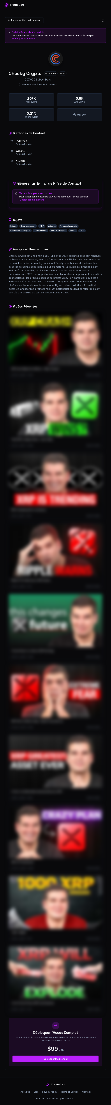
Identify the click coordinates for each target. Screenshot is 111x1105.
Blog (36, 1091)
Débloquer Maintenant (56, 1059)
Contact (86, 1091)
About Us (25, 1091)
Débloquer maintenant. (24, 38)
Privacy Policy (49, 1091)
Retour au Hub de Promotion (24, 20)
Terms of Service (70, 1091)
